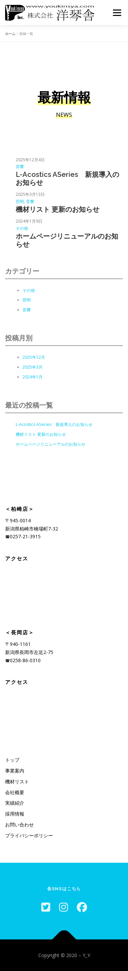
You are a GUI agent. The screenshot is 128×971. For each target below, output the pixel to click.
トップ (12, 760)
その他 (22, 228)
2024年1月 (33, 377)
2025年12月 (34, 357)
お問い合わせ (19, 824)
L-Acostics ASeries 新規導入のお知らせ (67, 178)
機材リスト (17, 781)
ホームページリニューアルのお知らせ (67, 240)
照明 (20, 201)
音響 (20, 166)
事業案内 (14, 770)
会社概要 (14, 792)
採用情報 (14, 813)
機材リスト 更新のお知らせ (57, 209)
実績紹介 (14, 803)
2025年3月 (33, 367)
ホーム (10, 33)
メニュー (117, 13)
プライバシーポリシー (29, 835)
